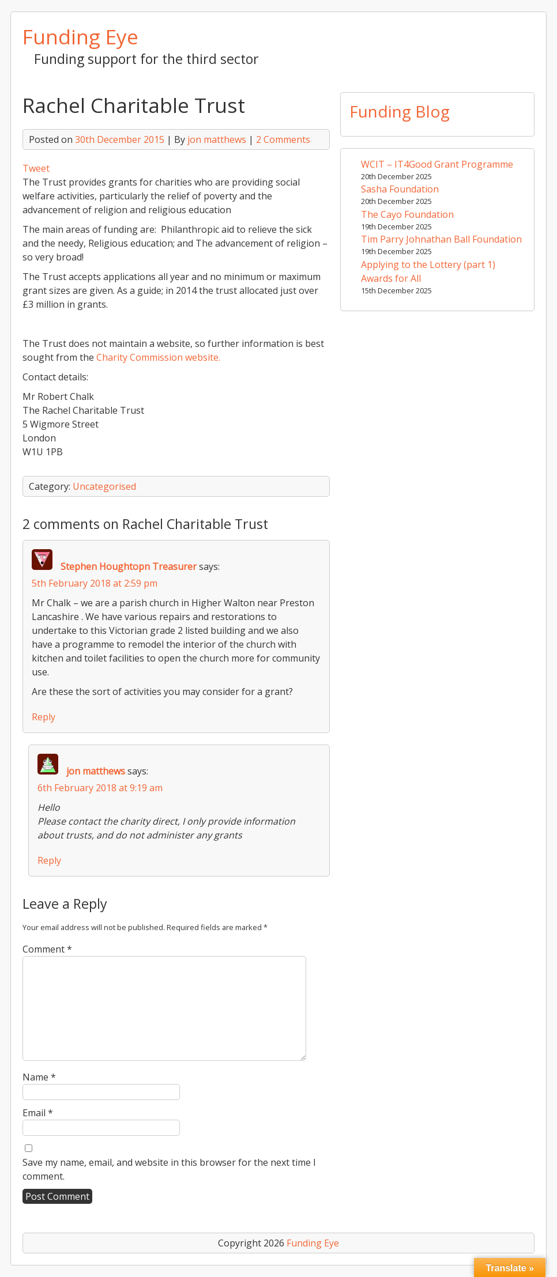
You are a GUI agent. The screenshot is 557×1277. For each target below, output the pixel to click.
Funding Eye (80, 36)
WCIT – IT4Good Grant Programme (437, 164)
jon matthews (216, 139)
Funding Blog (399, 111)
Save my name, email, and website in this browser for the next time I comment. (169, 1169)
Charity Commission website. (157, 357)
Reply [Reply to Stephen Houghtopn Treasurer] (43, 717)
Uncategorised (104, 486)
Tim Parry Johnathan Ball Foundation (441, 239)
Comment (47, 949)
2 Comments (283, 139)
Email (37, 1112)
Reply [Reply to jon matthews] (49, 860)
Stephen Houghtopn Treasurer (129, 566)
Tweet (36, 168)
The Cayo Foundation (407, 214)
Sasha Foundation (400, 189)
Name (39, 1077)
